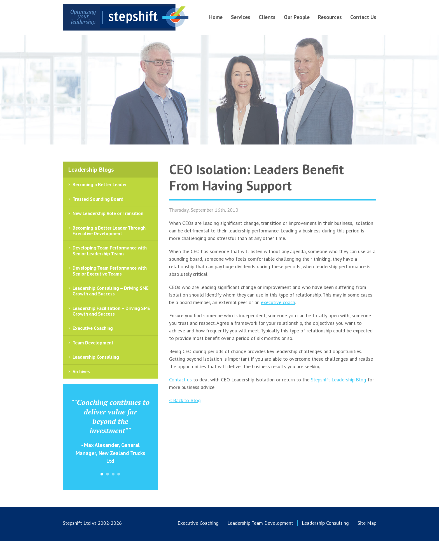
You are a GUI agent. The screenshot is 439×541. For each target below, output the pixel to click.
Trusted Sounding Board (98, 199)
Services (240, 17)
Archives (81, 372)
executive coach (278, 302)
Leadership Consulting (96, 357)
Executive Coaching (93, 328)
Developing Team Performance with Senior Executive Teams (110, 271)
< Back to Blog (185, 400)
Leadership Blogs (91, 169)
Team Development (93, 343)
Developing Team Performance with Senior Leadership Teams (110, 250)
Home (216, 17)
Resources (330, 17)
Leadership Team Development (260, 523)
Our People (297, 17)
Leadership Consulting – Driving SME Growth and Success (111, 291)
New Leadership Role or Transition (108, 213)
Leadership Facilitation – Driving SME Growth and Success (111, 311)
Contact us (180, 379)
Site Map (367, 523)
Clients (267, 17)
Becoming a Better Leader (100, 184)
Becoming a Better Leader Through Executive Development (109, 231)
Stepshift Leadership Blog (338, 379)
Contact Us (363, 17)
